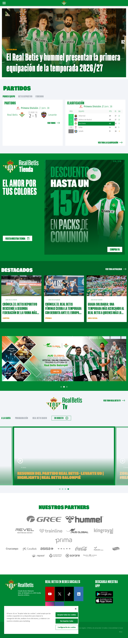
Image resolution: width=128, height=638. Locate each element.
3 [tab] (67, 387)
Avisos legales (81, 628)
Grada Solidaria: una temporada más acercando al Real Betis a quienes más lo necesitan (106, 311)
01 (123, 36)
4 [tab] (68, 489)
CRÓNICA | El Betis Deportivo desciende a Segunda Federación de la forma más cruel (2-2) (20, 311)
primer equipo (9, 96)
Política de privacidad (94, 628)
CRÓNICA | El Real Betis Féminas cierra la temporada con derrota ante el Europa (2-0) (63, 311)
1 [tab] (61, 387)
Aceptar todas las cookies (66, 615)
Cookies (105, 628)
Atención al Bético (23, 595)
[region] (41, 620)
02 (124, 42)
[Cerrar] (75, 609)
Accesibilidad (114, 628)
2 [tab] (64, 387)
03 (123, 47)
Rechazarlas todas (66, 621)
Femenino (40, 96)
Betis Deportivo (25, 96)
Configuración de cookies (67, 627)
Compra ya (115, 249)
